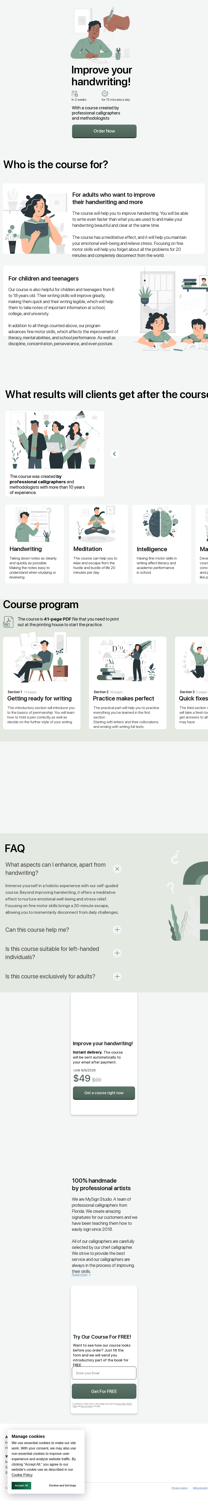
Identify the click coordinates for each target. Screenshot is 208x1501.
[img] (137, 1454)
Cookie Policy (22, 1475)
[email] (104, 1373)
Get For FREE (104, 1391)
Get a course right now (103, 1093)
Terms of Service (86, 1406)
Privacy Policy (121, 1404)
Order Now (104, 131)
